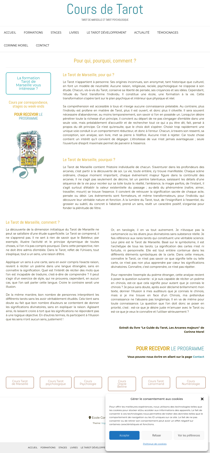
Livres (74, 32)
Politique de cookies (155, 443)
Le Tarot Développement (106, 32)
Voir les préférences (189, 435)
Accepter (124, 435)
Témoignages (167, 32)
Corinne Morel (16, 45)
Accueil (10, 32)
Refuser (156, 435)
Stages (56, 32)
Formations (33, 32)
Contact (42, 45)
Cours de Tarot (105, 9)
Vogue (104, 423)
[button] (202, 399)
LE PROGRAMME (31, 116)
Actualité (141, 32)
